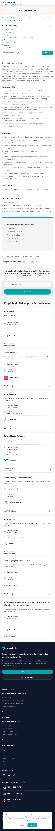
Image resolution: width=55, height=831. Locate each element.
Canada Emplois (7, 729)
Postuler (47, 53)
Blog (3, 750)
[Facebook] (9, 775)
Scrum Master (7, 20)
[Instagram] (14, 775)
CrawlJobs (5, 18)
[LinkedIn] (4, 775)
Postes (5, 718)
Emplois (14, 18)
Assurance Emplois (8, 706)
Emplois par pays (11, 722)
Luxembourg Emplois (9, 734)
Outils (4, 756)
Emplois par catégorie (14, 694)
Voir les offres (27, 672)
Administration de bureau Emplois (14, 701)
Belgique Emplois (8, 732)
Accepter (32, 825)
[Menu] (52, 3)
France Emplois (7, 726)
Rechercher (27, 292)
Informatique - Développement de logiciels (33, 18)
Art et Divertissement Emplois (12, 704)
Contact (4, 764)
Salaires (4, 753)
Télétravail (8, 690)
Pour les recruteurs (27, 677)
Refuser (22, 825)
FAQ (3, 761)
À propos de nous (8, 759)
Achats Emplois (7, 698)
